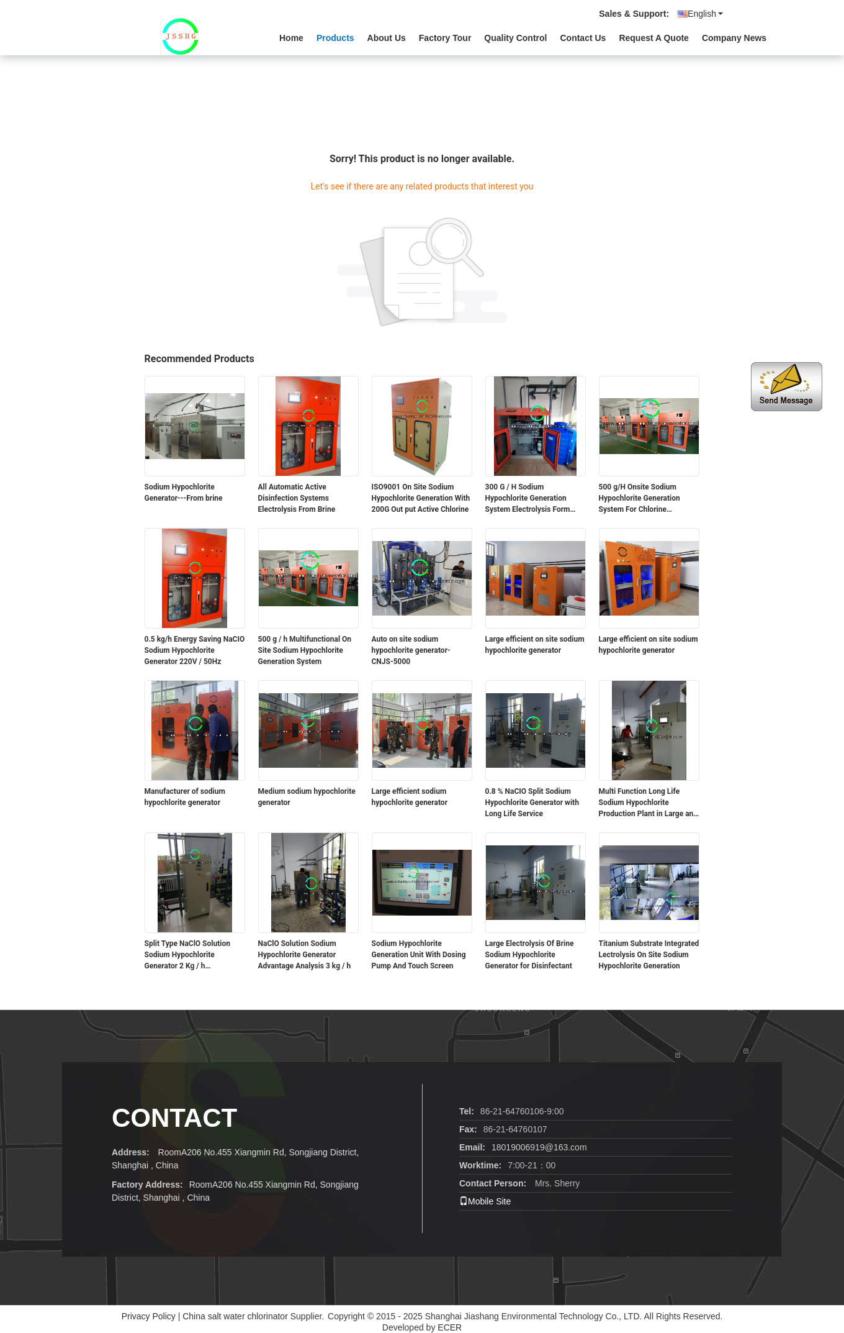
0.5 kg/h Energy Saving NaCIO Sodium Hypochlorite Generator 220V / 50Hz (195, 650)
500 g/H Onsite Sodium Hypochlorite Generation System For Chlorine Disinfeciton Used (639, 499)
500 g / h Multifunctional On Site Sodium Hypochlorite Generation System (305, 650)
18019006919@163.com (539, 1147)
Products (335, 38)
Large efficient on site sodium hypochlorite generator (535, 645)
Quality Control (515, 38)
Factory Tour (445, 38)
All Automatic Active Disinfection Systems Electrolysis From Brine (297, 498)
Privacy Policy (149, 1316)
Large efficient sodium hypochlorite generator (410, 797)
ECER (450, 1327)
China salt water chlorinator (235, 1316)
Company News (734, 38)
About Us (386, 38)
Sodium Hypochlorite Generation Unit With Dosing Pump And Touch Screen (419, 954)
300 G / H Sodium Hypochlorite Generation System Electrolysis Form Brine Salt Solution (527, 499)
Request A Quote (654, 38)
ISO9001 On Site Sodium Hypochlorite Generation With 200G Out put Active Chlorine (421, 498)
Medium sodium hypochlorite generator (307, 797)
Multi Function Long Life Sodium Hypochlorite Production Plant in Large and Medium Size (648, 803)
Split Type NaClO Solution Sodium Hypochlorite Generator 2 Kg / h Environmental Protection (187, 955)
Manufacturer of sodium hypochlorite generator (185, 797)
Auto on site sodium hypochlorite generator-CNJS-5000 (411, 650)
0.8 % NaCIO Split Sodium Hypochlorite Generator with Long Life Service (532, 802)
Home (291, 38)
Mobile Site (485, 1201)
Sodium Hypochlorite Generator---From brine (184, 493)
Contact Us (583, 38)
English (705, 13)
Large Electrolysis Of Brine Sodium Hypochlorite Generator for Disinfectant (529, 954)
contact (174, 1117)
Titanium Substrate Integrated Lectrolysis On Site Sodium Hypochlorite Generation (649, 954)
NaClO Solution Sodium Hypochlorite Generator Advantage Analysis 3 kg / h (304, 954)
